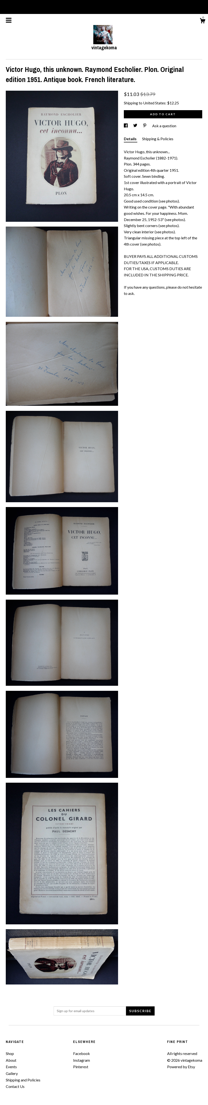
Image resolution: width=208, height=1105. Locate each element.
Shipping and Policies (23, 1080)
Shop (10, 1053)
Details (130, 138)
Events (11, 1066)
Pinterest (80, 1066)
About (11, 1060)
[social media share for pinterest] (145, 125)
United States (154, 103)
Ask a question (164, 125)
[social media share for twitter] (135, 125)
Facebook (81, 1053)
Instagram (81, 1060)
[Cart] (202, 21)
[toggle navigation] (9, 20)
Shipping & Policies (157, 138)
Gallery (12, 1073)
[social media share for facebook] (126, 125)
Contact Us (15, 1086)
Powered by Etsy (181, 1066)
